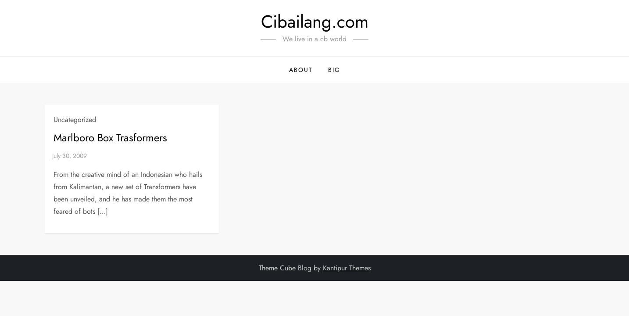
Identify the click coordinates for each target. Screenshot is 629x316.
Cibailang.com (314, 21)
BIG (334, 69)
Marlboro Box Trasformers (110, 137)
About (301, 69)
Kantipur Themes (347, 268)
